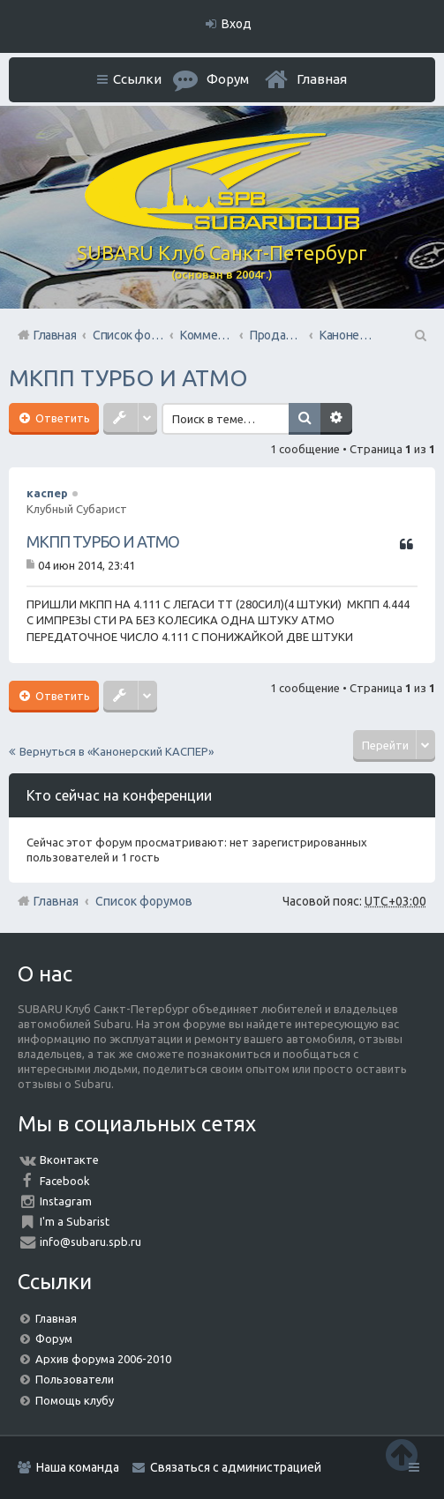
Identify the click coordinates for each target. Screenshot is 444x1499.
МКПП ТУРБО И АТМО (128, 378)
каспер (47, 493)
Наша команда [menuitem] (77, 1467)
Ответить (61, 418)
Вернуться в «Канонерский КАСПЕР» (116, 751)
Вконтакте (69, 1159)
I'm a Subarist (74, 1221)
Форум (53, 1338)
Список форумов (143, 901)
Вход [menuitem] (237, 24)
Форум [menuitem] (228, 78)
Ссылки (137, 78)
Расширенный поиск (341, 419)
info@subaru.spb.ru (90, 1241)
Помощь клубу (74, 1400)
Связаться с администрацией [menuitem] (235, 1467)
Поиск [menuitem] (419, 335)
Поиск (310, 419)
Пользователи (74, 1379)
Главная (322, 78)
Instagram (66, 1201)
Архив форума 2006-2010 (103, 1359)
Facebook (65, 1181)
